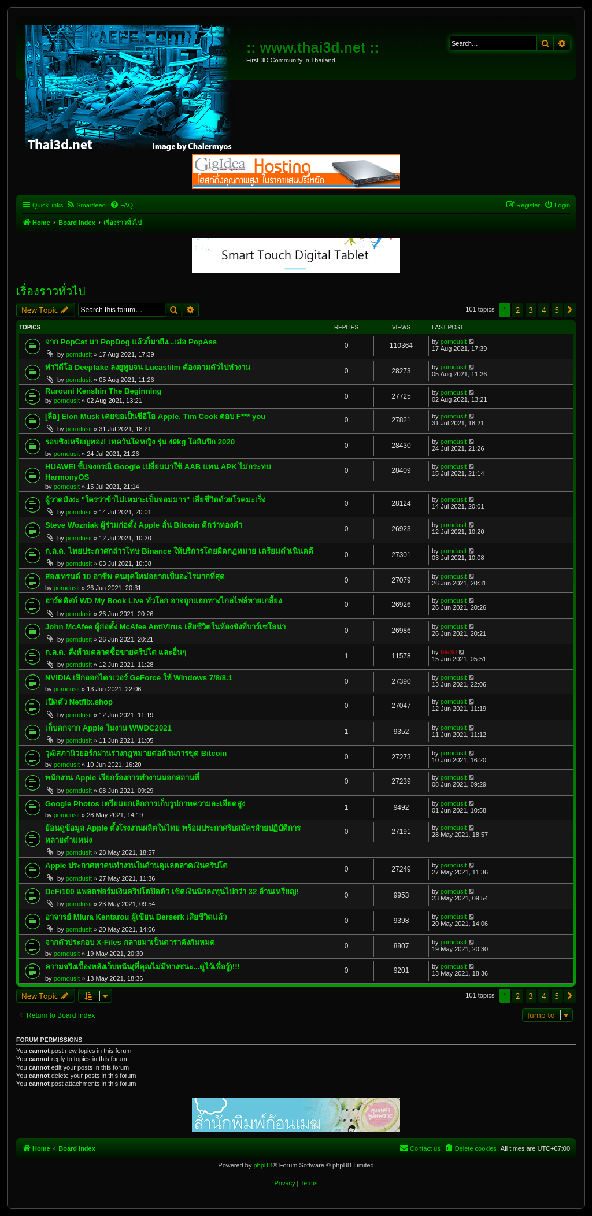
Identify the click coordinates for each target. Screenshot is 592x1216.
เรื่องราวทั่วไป (51, 291)
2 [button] (518, 310)
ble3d (449, 651)
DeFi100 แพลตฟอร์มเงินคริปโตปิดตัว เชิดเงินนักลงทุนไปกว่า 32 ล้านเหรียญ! (171, 891)
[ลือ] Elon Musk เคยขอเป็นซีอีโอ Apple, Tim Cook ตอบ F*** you (155, 416)
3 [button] (531, 310)
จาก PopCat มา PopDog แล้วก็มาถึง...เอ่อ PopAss (131, 342)
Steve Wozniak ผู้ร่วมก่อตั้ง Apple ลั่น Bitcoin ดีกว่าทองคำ (143, 525)
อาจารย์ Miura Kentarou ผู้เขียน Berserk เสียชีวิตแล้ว (136, 917)
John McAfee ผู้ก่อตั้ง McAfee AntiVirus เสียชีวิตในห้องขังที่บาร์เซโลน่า (165, 626)
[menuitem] (86, 205)
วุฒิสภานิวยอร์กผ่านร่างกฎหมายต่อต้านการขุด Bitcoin (136, 753)
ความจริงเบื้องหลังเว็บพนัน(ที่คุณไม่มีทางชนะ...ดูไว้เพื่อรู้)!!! (142, 966)
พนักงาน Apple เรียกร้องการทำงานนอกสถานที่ (122, 777)
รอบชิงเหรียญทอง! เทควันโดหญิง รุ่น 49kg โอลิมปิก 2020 (140, 442)
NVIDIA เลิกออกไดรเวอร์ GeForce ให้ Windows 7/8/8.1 (138, 677)
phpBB (262, 1165)
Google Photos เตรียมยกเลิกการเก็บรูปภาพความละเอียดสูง (145, 803)
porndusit (79, 354)
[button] (570, 310)
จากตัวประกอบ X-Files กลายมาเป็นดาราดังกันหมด (130, 942)
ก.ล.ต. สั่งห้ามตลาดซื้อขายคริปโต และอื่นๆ (115, 652)
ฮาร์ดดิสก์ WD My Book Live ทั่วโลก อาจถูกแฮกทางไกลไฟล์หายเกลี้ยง (163, 600)
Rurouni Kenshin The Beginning (103, 391)
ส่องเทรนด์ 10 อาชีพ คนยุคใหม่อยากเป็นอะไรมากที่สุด (135, 576)
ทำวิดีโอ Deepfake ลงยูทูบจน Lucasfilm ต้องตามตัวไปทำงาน (147, 367)
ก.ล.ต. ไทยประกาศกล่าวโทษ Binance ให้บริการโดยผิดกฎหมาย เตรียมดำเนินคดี (179, 551)
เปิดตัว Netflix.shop (79, 702)
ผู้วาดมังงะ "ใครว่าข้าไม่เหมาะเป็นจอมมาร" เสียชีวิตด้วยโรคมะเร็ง (155, 499)
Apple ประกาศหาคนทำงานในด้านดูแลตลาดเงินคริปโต (136, 865)
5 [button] (557, 310)
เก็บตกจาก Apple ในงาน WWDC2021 (108, 728)
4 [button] (544, 310)
